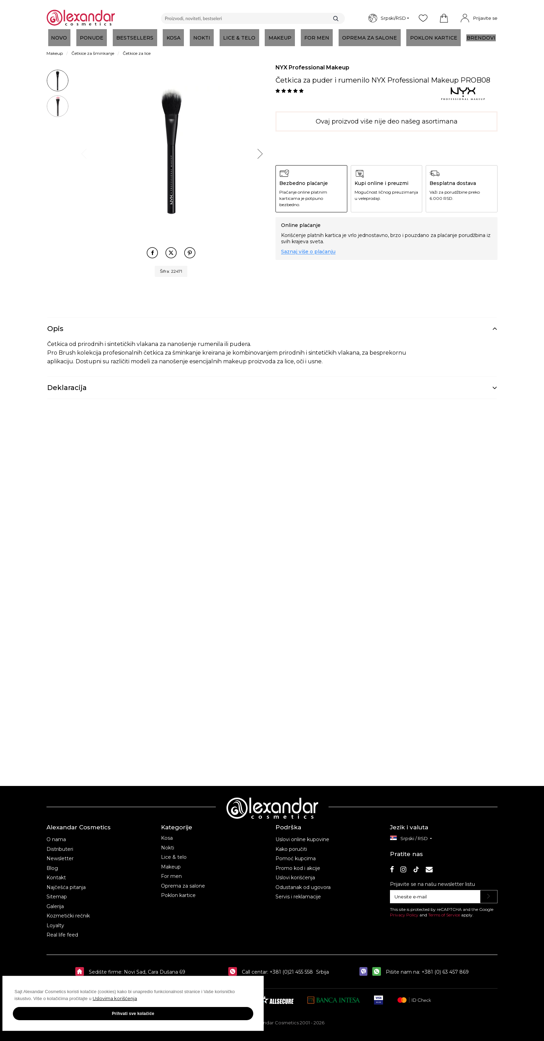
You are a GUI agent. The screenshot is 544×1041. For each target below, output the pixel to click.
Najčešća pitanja (66, 882)
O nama (56, 834)
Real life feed (62, 930)
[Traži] (336, 18)
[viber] (365, 967)
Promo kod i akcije (297, 863)
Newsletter (60, 853)
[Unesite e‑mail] (435, 891)
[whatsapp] (378, 967)
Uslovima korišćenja (38, 1005)
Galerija (55, 901)
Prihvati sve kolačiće (69, 1020)
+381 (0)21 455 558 (290, 967)
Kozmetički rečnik (68, 911)
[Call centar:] (234, 967)
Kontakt (56, 873)
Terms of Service (444, 910)
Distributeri (59, 844)
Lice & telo (174, 852)
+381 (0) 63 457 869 (445, 967)
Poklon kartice (178, 890)
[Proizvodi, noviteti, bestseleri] (253, 18)
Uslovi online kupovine (302, 834)
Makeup (171, 862)
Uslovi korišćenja (295, 873)
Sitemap (56, 892)
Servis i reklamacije (298, 892)
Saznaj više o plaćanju (308, 251)
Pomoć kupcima (295, 853)
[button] (444, 18)
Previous (83, 152)
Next (259, 152)
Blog (52, 863)
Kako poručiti (291, 844)
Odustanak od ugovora (303, 882)
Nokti (167, 843)
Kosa (167, 833)
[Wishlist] (423, 18)
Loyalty (55, 920)
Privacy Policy (404, 910)
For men (171, 871)
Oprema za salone (183, 881)
